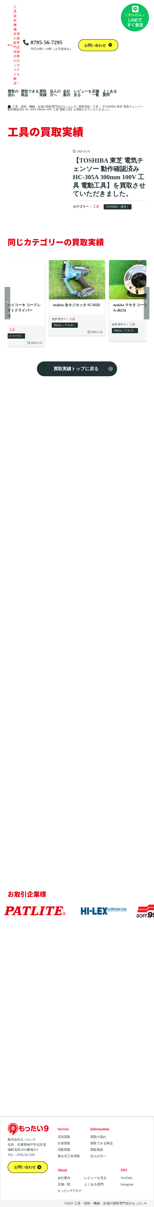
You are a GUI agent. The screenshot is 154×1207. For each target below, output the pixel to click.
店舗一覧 (95, 93)
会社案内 (66, 93)
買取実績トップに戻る (76, 368)
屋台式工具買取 (69, 1156)
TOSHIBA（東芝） (117, 206)
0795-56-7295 (48, 45)
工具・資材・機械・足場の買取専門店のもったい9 (110, 1203)
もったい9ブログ (70, 1190)
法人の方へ (55, 93)
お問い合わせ (95, 45)
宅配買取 (64, 1149)
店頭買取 (64, 1137)
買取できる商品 (30, 93)
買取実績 (43, 93)
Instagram (127, 1184)
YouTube (126, 1178)
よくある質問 (109, 93)
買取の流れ (13, 93)
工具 (96, 206)
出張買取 (64, 1143)
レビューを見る (83, 93)
